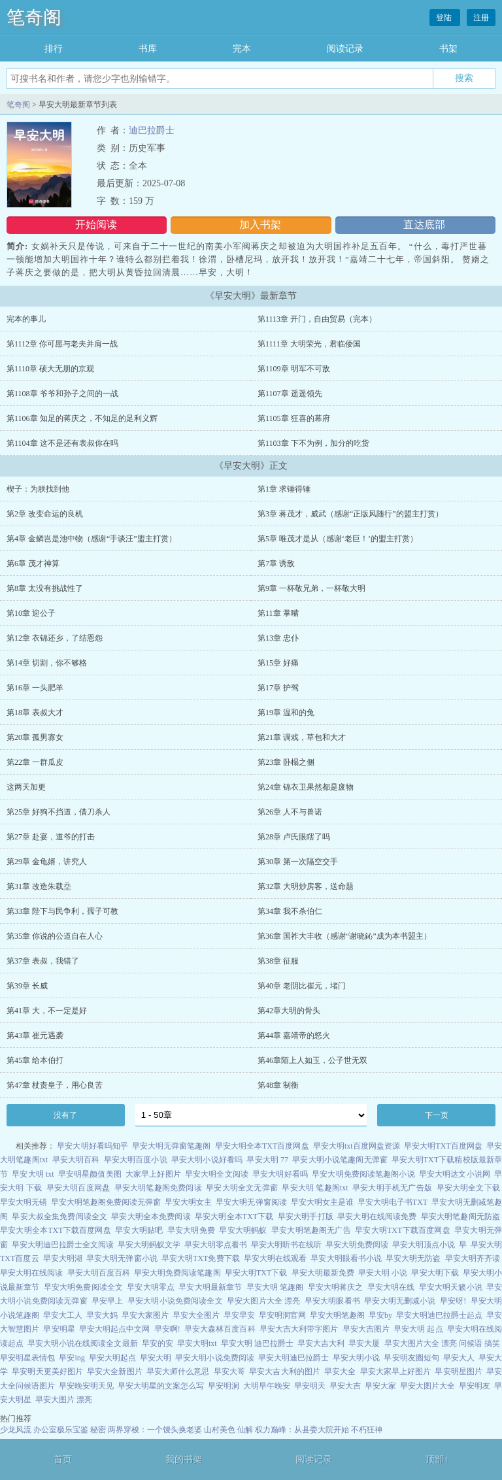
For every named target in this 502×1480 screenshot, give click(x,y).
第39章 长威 (27, 985)
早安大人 (459, 1357)
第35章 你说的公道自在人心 (55, 936)
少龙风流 (15, 1429)
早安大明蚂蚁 (243, 1230)
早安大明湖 (62, 1258)
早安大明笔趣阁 (337, 1315)
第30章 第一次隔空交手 (298, 861)
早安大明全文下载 (469, 1187)
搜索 (464, 78)
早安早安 (239, 1315)
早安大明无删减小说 (399, 1300)
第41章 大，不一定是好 (47, 1010)
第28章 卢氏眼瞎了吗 (294, 836)
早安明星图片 (458, 1371)
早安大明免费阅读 (357, 1244)
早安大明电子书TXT (392, 1202)
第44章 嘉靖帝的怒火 (294, 1035)
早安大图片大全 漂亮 (264, 1300)
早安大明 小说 (382, 1272)
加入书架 (260, 224)
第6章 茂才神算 (33, 563)
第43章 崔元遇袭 (35, 1035)
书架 (448, 49)
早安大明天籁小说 (450, 1287)
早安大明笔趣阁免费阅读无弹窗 (106, 1202)
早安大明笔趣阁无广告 (311, 1230)
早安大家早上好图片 (395, 1371)
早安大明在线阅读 (31, 1272)
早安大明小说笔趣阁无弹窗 (340, 1159)
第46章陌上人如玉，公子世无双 (312, 1060)
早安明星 (59, 1329)
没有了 (65, 1115)
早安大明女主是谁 (322, 1202)
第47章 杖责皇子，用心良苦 (55, 1085)
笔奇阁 (34, 17)
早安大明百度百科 (98, 1272)
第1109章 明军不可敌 (294, 368)
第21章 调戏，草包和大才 (302, 737)
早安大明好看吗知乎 (92, 1146)
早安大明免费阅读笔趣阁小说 (363, 1174)
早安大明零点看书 (215, 1244)
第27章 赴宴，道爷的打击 (51, 836)
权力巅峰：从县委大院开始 (302, 1429)
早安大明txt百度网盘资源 (356, 1146)
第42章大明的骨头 (289, 1010)
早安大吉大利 (320, 1343)
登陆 (445, 17)
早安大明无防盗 (413, 1258)
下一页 (436, 1115)
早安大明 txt (33, 1174)
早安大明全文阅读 (216, 1174)
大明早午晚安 (266, 1385)
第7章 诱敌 (276, 563)
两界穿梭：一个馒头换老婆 (155, 1429)
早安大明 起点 (418, 1329)
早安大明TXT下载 (256, 1272)
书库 (148, 49)
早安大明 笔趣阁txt (315, 1187)
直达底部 (424, 224)
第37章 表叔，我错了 (43, 961)
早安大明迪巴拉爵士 (293, 1357)
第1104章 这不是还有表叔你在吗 (62, 443)
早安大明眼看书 (332, 1300)
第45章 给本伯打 (35, 1060)
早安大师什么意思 (178, 1371)
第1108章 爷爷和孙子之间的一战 (62, 393)
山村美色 (219, 1429)
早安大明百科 (76, 1159)
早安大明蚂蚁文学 (149, 1244)
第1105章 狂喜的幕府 (294, 418)
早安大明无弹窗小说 (122, 1258)
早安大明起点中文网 (114, 1329)
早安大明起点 (112, 1357)
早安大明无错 (23, 1202)
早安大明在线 (391, 1287)
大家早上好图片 (153, 1174)
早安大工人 (62, 1315)
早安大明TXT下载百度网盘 (402, 1230)
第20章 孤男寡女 (35, 737)
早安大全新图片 (114, 1371)
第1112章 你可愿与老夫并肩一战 (62, 343)
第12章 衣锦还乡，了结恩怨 (55, 638)
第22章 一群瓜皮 (35, 762)
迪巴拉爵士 (152, 130)
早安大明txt (197, 1343)
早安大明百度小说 (135, 1159)
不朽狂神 (366, 1429)
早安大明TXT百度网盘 (443, 1146)
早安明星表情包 (27, 1357)
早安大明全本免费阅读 (150, 1216)
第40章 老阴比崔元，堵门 (302, 985)
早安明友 (474, 1385)
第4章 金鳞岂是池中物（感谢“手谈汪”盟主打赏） (91, 538)
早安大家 (380, 1385)
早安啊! (167, 1329)
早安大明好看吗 (280, 1174)
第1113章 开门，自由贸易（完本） (317, 319)
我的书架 (183, 1459)
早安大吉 (345, 1385)
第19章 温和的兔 (286, 712)
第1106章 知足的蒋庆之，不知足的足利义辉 (82, 418)
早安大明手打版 (305, 1216)
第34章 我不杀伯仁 (290, 911)
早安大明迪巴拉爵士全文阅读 (63, 1244)
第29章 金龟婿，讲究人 (47, 861)
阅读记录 (345, 49)
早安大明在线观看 (275, 1258)
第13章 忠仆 (278, 638)
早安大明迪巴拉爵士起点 (439, 1315)
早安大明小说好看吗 (207, 1159)
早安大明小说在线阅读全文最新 (82, 1343)
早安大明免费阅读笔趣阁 (177, 1272)
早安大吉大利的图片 (284, 1371)
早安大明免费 (191, 1230)
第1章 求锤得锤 (284, 489)
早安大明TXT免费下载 (200, 1258)
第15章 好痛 (278, 662)
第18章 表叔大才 (35, 712)
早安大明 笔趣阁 (275, 1287)
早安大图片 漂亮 (63, 1399)
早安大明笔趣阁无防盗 (460, 1216)
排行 (53, 49)
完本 (242, 49)
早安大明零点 (151, 1287)
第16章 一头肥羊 (35, 687)
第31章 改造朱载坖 (39, 886)
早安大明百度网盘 (78, 1187)
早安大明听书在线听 (286, 1244)
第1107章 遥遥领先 (290, 393)
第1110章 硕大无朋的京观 (50, 368)
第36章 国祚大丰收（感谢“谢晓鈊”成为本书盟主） (344, 936)
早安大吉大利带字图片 (299, 1329)
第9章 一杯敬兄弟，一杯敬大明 (311, 588)
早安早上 (108, 1300)
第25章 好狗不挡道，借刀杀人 (58, 811)
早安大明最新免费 (323, 1272)
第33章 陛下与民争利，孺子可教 (62, 911)
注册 (481, 17)
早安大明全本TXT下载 (234, 1216)
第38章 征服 (278, 961)
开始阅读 (96, 224)
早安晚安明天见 (86, 1385)
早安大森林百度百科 (220, 1329)
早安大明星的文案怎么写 (161, 1385)
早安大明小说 (356, 1357)
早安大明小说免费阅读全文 (175, 1300)
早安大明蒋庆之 (335, 1287)
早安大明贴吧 (139, 1230)
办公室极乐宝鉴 (60, 1429)
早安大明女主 (188, 1202)
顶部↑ (437, 1459)
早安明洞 (223, 1385)
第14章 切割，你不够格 (47, 662)
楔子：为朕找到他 (38, 489)
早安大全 (340, 1371)
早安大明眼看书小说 (346, 1258)
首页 (63, 1459)
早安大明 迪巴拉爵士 (257, 1343)
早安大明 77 (267, 1159)
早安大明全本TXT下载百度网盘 (55, 1230)
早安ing (71, 1357)
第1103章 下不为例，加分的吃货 (313, 443)
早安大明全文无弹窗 (242, 1187)
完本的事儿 (26, 319)
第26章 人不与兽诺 (290, 811)
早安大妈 (102, 1315)
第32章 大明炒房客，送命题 (306, 886)
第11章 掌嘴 (278, 613)
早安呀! (453, 1300)
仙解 (245, 1429)
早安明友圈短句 (411, 1357)
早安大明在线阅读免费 (376, 1216)
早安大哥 (229, 1371)
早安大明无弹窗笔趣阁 (171, 1146)
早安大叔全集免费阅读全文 (59, 1216)
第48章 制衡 (278, 1085)
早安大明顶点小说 (423, 1244)
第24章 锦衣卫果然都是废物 (306, 787)
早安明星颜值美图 (90, 1174)
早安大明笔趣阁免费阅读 (158, 1187)
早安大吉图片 (366, 1329)
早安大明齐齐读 (472, 1258)
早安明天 (310, 1385)
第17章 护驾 (278, 687)
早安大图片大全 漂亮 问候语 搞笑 (442, 1343)
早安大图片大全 (427, 1385)
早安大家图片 (145, 1315)
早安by (380, 1315)
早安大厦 (364, 1343)
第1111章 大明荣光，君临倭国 (309, 343)
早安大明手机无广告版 (392, 1187)
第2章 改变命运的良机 (45, 513)
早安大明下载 (434, 1272)
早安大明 (155, 1357)
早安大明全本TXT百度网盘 (262, 1146)
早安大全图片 (196, 1315)
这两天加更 (26, 787)
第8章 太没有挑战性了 (45, 588)
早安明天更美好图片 (47, 1371)
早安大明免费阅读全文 (83, 1287)
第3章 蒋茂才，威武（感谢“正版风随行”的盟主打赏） (350, 513)
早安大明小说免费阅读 (214, 1357)
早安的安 (157, 1343)
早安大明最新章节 (210, 1287)
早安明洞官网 (282, 1315)
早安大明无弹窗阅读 (251, 1202)
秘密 (98, 1429)
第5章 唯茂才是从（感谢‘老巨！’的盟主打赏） (338, 538)
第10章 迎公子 (31, 613)
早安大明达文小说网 (454, 1174)
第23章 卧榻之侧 (286, 762)
